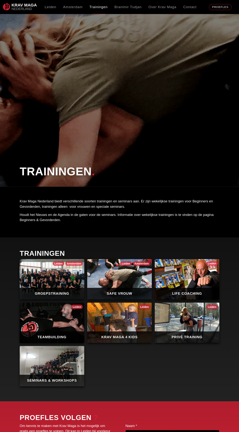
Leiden (50, 7)
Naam (131, 424)
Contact (190, 7)
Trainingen (98, 7)
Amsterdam (73, 7)
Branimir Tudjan (128, 7)
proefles (220, 7)
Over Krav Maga (162, 7)
